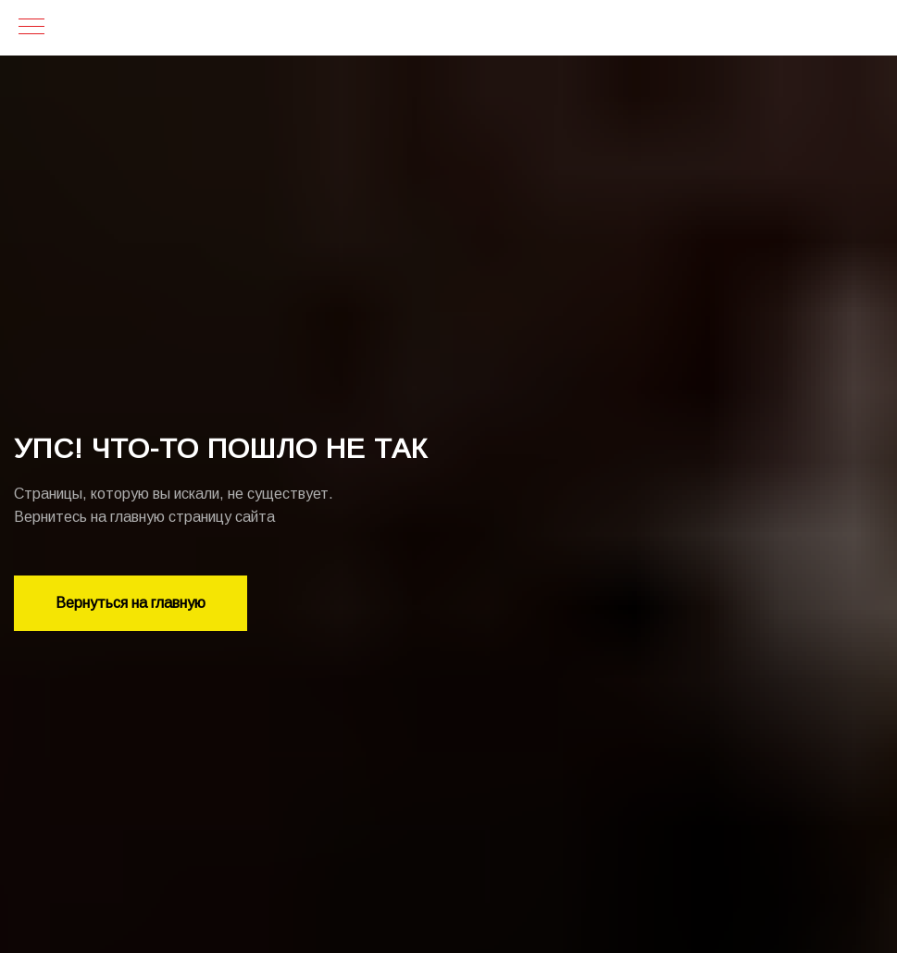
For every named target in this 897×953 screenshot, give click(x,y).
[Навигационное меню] (31, 28)
